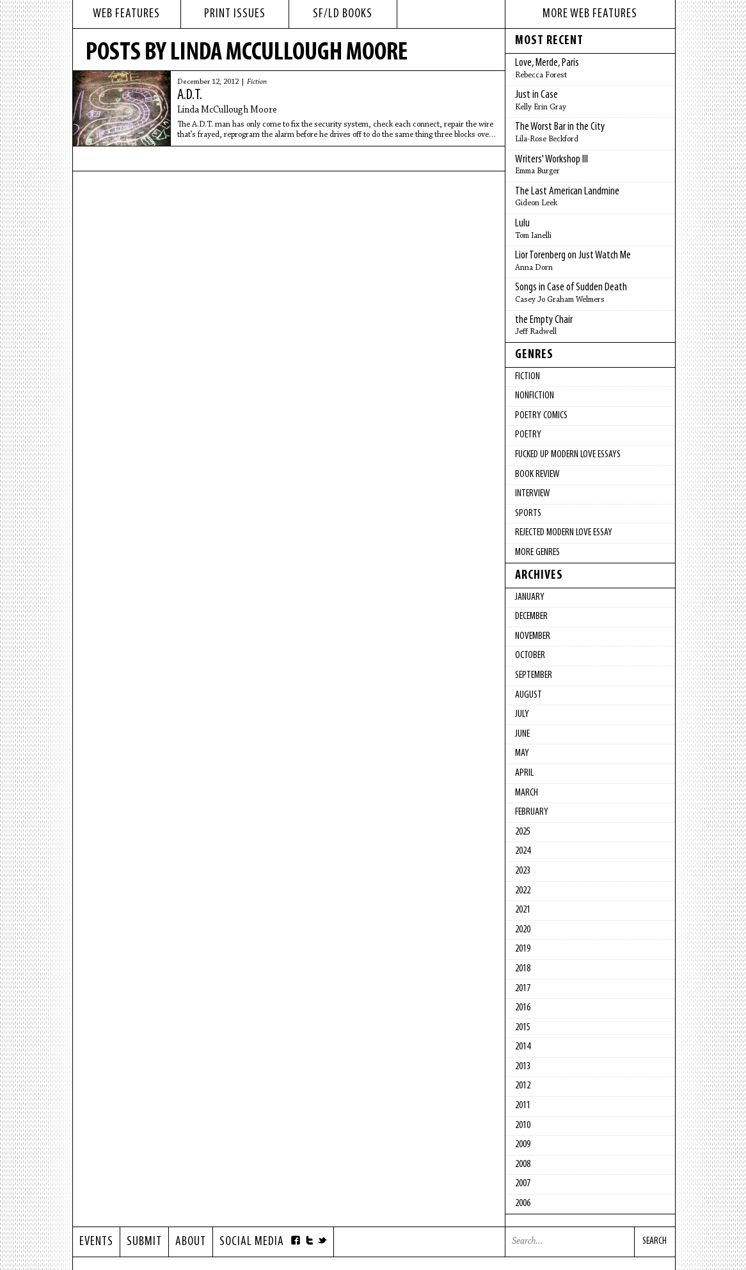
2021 (522, 910)
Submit (144, 1241)
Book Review (537, 474)
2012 (522, 1086)
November (532, 636)
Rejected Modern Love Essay (563, 533)
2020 (522, 930)
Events (96, 1241)
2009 (522, 1145)
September (533, 675)
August (528, 695)
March (526, 793)
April (524, 773)
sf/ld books (342, 14)
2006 (522, 1203)
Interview (532, 494)
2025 (522, 832)
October (530, 655)
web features (126, 14)
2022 (522, 891)
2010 (522, 1125)
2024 (522, 851)
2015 (522, 1028)
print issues (235, 14)
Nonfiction (534, 396)
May (522, 753)
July (522, 714)
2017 (522, 989)
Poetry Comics (541, 416)
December (531, 616)
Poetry (528, 435)
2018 (522, 969)
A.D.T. (189, 95)
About (190, 1241)
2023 (522, 871)
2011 (522, 1106)
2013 (522, 1067)
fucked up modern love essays (568, 455)
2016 (522, 1008)
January (529, 597)
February (531, 812)
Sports (528, 513)
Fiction (257, 82)
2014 (522, 1047)
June (522, 734)
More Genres (537, 552)
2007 (522, 1184)
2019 (522, 949)
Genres (534, 355)
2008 (522, 1164)
